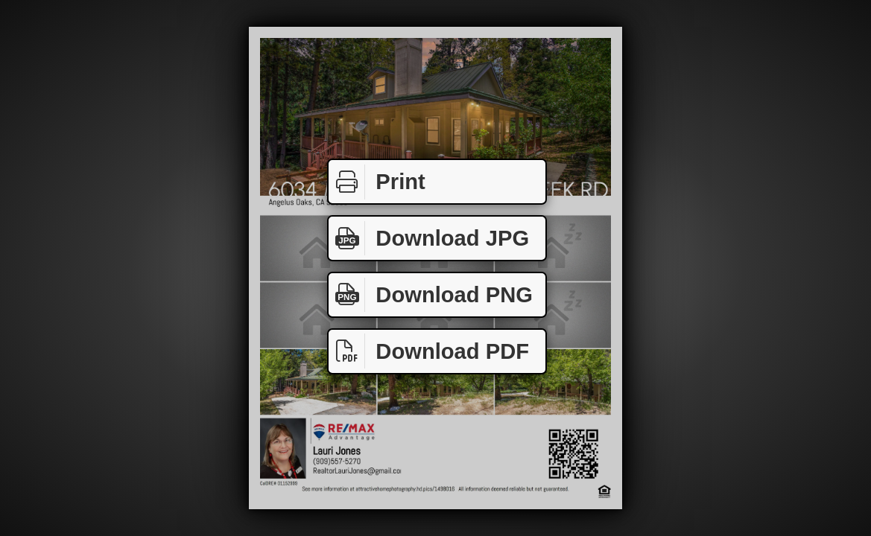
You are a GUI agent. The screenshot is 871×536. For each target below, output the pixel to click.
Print (377, 182)
